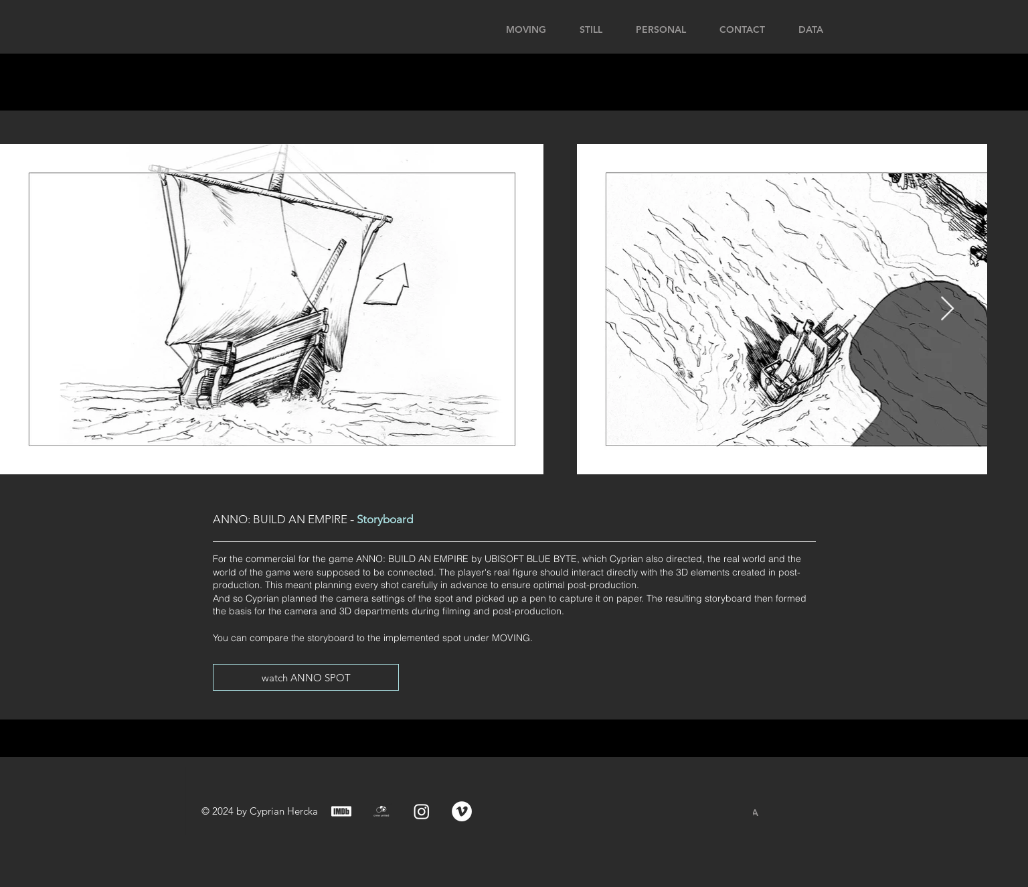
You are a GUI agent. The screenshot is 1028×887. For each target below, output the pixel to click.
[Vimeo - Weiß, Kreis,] (462, 811)
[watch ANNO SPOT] (306, 677)
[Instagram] (422, 811)
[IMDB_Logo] (341, 811)
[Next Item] (947, 309)
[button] (875, 28)
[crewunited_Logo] (381, 811)
